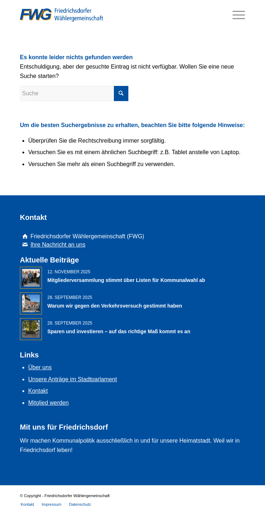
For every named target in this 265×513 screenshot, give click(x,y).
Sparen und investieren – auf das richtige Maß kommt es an (118, 331)
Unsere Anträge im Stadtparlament (72, 379)
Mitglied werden (48, 403)
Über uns (40, 367)
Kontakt (38, 391)
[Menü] (235, 14)
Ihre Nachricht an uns (57, 245)
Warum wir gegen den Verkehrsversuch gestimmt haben (114, 306)
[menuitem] (27, 504)
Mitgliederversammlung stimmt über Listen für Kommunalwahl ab (126, 280)
